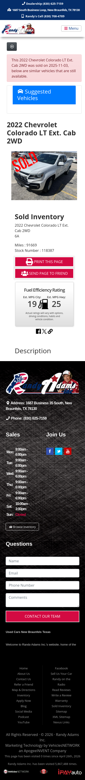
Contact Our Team (42, 616)
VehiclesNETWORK (64, 745)
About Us (23, 674)
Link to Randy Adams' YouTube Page (67, 451)
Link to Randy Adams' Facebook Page (49, 451)
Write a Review (61, 695)
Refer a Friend (23, 684)
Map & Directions (23, 690)
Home (23, 668)
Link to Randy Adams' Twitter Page (58, 451)
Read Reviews (61, 690)
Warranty (61, 701)
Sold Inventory (61, 706)
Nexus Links (61, 722)
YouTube (24, 722)
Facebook (61, 668)
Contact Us (23, 679)
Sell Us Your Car (61, 674)
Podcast (23, 717)
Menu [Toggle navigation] (71, 28)
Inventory (23, 695)
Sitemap (61, 711)
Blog (24, 706)
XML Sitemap (61, 717)
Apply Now (23, 701)
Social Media (23, 711)
